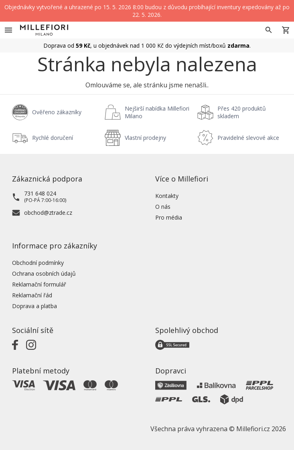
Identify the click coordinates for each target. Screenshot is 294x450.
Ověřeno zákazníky (56, 112)
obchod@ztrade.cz (48, 212)
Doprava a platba (34, 306)
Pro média (168, 217)
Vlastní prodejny (145, 137)
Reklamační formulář (39, 284)
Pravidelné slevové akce (248, 137)
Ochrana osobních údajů (44, 273)
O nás (162, 206)
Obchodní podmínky (38, 262)
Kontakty (166, 196)
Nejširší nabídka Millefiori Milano (157, 112)
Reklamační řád (32, 295)
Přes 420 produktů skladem (241, 112)
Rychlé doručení (52, 137)
